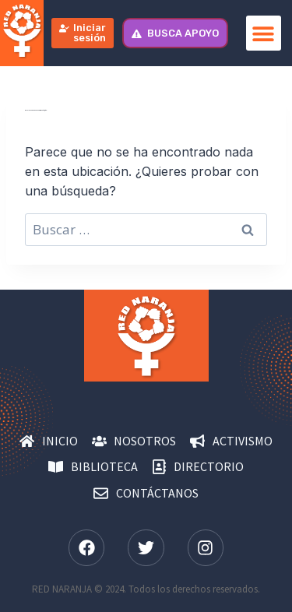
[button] (263, 33)
